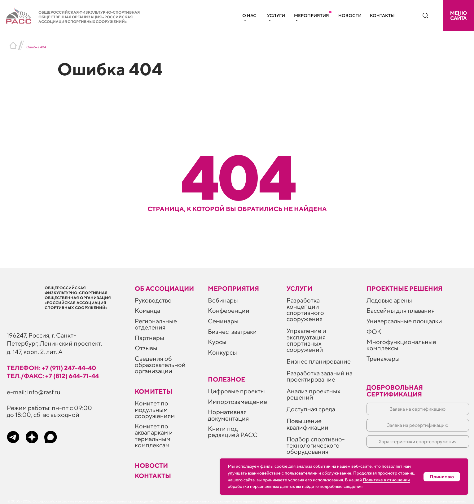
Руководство (153, 300)
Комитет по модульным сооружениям (155, 409)
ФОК (373, 331)
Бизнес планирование (319, 361)
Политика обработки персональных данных (431, 501)
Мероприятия (311, 15)
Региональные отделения (156, 324)
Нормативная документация (228, 415)
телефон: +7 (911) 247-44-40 (51, 367)
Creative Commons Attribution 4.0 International (339, 501)
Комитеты (153, 391)
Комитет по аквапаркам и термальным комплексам (154, 435)
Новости (350, 15)
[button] (458, 15)
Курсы (217, 341)
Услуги (276, 15)
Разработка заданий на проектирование (320, 376)
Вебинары (223, 300)
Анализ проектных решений (313, 394)
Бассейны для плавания (400, 310)
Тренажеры (383, 358)
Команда (147, 310)
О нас (249, 15)
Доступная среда (311, 409)
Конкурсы (222, 352)
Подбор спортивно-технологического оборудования (316, 445)
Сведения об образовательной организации (160, 364)
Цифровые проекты (236, 391)
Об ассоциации (164, 288)
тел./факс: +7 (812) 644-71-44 (53, 375)
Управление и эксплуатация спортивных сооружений (306, 340)
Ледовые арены (389, 300)
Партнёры (149, 337)
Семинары (223, 321)
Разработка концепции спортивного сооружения (305, 309)
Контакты (382, 15)
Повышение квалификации (307, 424)
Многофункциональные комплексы (401, 344)
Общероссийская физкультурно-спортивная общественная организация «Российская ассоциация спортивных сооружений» (89, 17)
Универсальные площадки (404, 321)
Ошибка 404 (36, 47)
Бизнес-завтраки (232, 331)
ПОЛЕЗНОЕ (226, 379)
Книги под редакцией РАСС (232, 431)
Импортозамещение (237, 401)
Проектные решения (404, 288)
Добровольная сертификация (394, 391)
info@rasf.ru (43, 392)
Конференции (228, 310)
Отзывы (146, 347)
